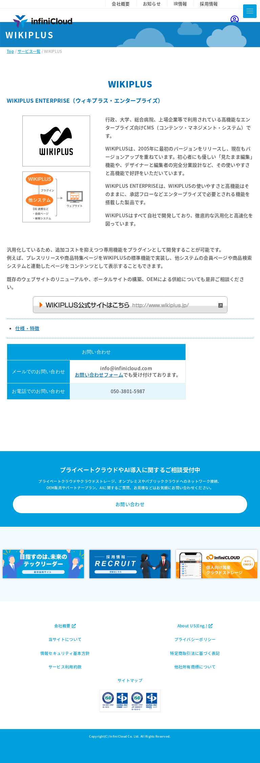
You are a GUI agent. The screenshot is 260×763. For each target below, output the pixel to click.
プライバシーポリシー (195, 639)
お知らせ (152, 3)
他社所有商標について (195, 666)
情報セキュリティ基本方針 (65, 653)
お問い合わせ (130, 504)
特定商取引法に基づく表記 (195, 653)
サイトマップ (130, 680)
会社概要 (121, 3)
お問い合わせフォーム (99, 374)
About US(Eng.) (195, 625)
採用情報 (209, 3)
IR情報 (180, 3)
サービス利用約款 (65, 666)
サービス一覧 (29, 51)
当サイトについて (65, 639)
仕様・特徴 (27, 328)
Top (10, 51)
